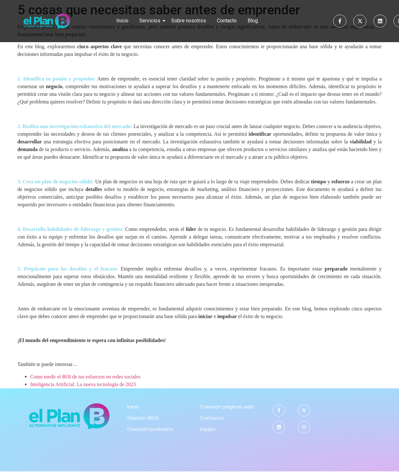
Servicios (151, 21)
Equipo (208, 429)
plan (46, 181)
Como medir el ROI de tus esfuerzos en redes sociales (85, 376)
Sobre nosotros (188, 21)
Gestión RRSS (143, 418)
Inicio (122, 21)
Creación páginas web (227, 406)
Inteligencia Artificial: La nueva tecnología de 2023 (83, 384)
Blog (253, 21)
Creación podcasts (150, 429)
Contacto (227, 21)
